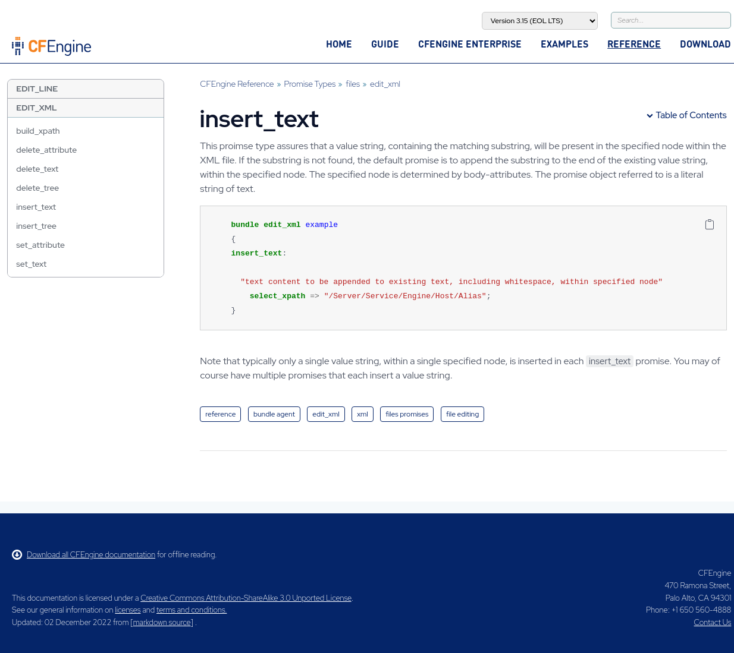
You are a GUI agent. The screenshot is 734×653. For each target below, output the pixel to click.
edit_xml (36, 107)
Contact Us (713, 622)
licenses (127, 610)
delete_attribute (46, 149)
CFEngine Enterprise (470, 43)
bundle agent (274, 414)
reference (220, 414)
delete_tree (37, 187)
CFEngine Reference (237, 83)
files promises (406, 414)
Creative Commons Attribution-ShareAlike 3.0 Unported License (245, 598)
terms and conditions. (191, 610)
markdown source (162, 622)
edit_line (37, 88)
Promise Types (310, 83)
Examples (564, 43)
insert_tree (36, 225)
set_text (31, 263)
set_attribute (40, 244)
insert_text (36, 206)
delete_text (37, 168)
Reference (634, 43)
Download (705, 43)
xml (362, 414)
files (353, 83)
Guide (385, 43)
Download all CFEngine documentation (83, 555)
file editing (462, 414)
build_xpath (37, 130)
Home (339, 43)
